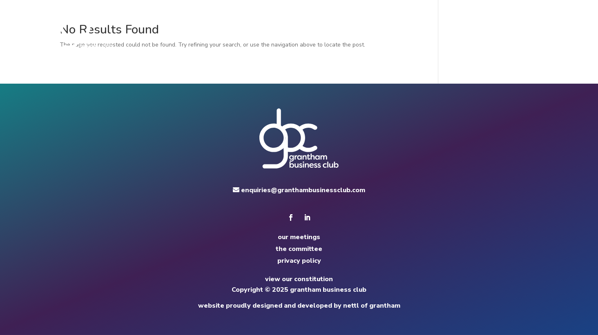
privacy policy (299, 260)
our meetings (299, 237)
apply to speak (487, 28)
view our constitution (299, 279)
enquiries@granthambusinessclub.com (299, 190)
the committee (299, 248)
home (337, 28)
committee (411, 28)
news (446, 28)
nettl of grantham (371, 305)
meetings (370, 28)
